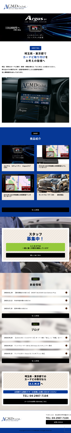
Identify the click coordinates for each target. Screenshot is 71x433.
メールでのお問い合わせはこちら (35, 401)
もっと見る (35, 210)
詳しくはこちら (35, 255)
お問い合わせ (58, 422)
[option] (35, 27)
